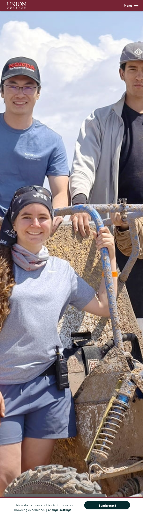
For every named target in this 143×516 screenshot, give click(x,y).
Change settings (59, 510)
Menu (131, 5)
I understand (107, 505)
